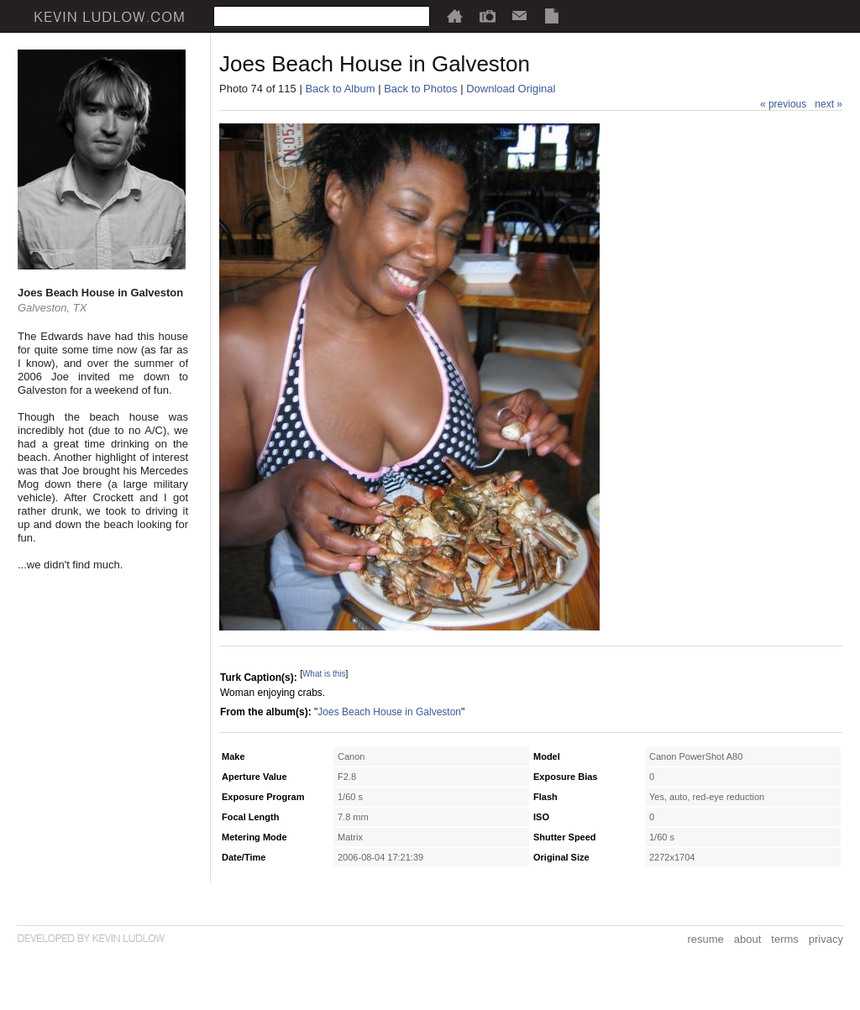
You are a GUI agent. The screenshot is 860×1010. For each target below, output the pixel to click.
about (748, 939)
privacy (826, 939)
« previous (783, 104)
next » (828, 104)
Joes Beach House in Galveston (389, 712)
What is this (324, 673)
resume (705, 939)
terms (785, 939)
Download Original (510, 88)
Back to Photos (420, 88)
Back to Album (340, 88)
